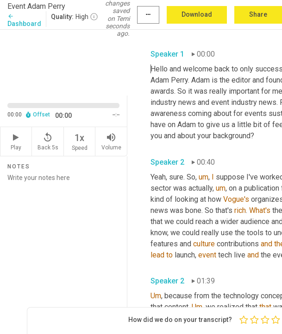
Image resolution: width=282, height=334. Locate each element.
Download (197, 14)
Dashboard (24, 20)
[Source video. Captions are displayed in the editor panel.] (63, 62)
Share (258, 14)
